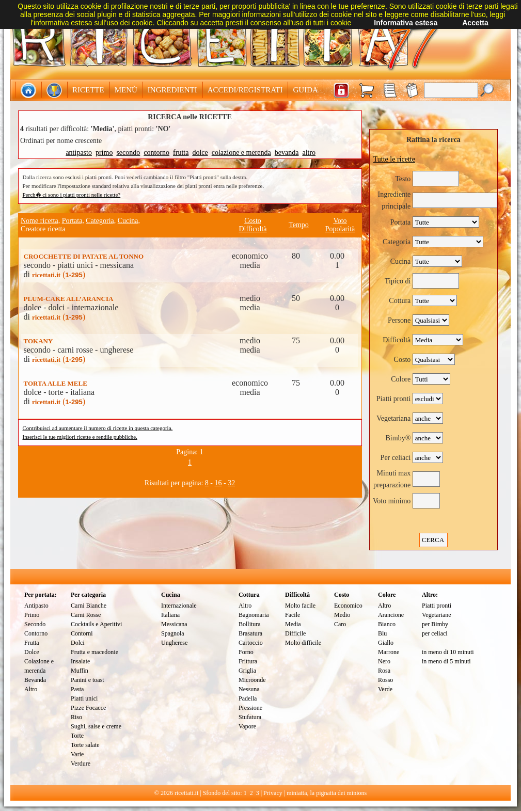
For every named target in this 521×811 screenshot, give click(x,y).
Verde (385, 689)
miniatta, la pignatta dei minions (327, 793)
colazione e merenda (241, 152)
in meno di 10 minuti (448, 652)
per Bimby (435, 624)
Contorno (36, 633)
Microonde (252, 679)
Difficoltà (252, 229)
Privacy (272, 793)
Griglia (247, 670)
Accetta (475, 23)
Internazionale (179, 605)
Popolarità (340, 229)
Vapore (247, 726)
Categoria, (101, 221)
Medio (342, 614)
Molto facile (300, 605)
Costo (252, 221)
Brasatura (250, 633)
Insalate (80, 661)
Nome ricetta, (40, 221)
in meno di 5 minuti (446, 661)
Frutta (31, 642)
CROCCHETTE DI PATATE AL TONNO (84, 256)
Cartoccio (251, 642)
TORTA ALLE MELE (55, 383)
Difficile (295, 633)
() (58, 274)
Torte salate (85, 745)
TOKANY (38, 341)
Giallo (385, 642)
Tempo (299, 225)
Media (293, 624)
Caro (340, 624)
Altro (30, 689)
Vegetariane (436, 614)
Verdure (80, 763)
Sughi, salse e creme (96, 726)
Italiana (170, 614)
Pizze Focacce (88, 707)
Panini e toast (87, 679)
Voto (339, 221)
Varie (77, 754)
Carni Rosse (86, 614)
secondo (128, 152)
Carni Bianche (88, 605)
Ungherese (174, 642)
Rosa (384, 670)
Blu (382, 633)
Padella (248, 698)
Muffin (79, 670)
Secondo (34, 624)
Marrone (388, 652)
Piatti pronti (436, 605)
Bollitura (250, 624)
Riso (76, 717)
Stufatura (250, 717)
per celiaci (435, 633)
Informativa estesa (405, 23)
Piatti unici (84, 698)
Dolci (78, 642)
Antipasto (36, 605)
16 (218, 483)
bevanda (287, 152)
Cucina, (129, 221)
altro (308, 152)
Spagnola (172, 633)
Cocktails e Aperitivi (96, 624)
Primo (31, 614)
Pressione (250, 707)
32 (231, 483)
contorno (156, 152)
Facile (292, 614)
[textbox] (451, 90)
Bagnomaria (254, 614)
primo (104, 152)
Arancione (391, 614)
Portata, (73, 221)
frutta (180, 152)
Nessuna (249, 689)
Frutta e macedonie (94, 652)
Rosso (385, 679)
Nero (384, 661)
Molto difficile (303, 642)
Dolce (31, 652)
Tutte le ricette (394, 159)
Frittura (248, 661)
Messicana (174, 624)
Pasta (77, 689)
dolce (200, 152)
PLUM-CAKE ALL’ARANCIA (69, 299)
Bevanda (35, 679)
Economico (348, 605)
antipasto (79, 152)
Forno (246, 652)
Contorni (82, 633)
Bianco (387, 624)
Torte (77, 735)
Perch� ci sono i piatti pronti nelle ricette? (72, 195)
